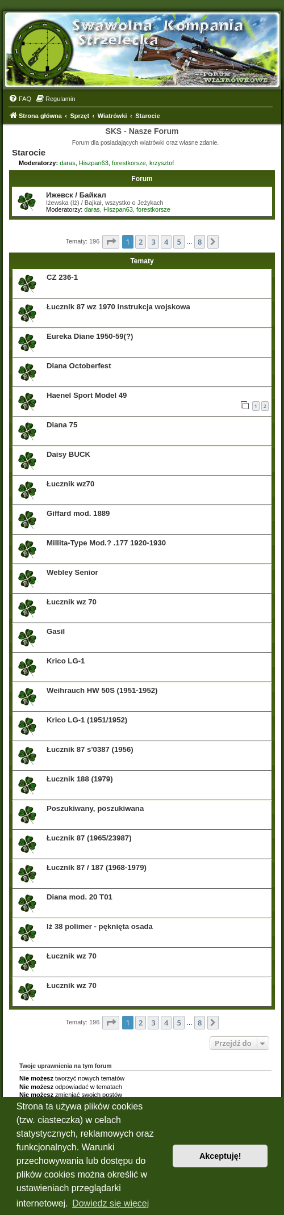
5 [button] (179, 242)
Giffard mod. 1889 (78, 513)
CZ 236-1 (62, 277)
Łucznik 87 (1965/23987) (89, 838)
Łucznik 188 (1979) (80, 779)
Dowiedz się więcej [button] (110, 1203)
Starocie (28, 152)
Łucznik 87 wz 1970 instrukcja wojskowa (118, 306)
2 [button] (141, 242)
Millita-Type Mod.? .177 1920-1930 (106, 543)
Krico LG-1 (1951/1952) (87, 720)
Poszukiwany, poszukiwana (95, 808)
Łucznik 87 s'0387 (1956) (90, 749)
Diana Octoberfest (79, 365)
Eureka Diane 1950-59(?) (90, 336)
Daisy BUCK (68, 454)
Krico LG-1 (66, 661)
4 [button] (166, 242)
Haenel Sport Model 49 (87, 395)
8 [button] (200, 242)
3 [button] (153, 242)
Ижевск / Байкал (76, 195)
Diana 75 (62, 425)
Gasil (56, 631)
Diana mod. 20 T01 (79, 897)
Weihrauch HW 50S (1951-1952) (102, 690)
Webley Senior (72, 572)
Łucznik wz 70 (72, 602)
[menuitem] (20, 98)
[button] (110, 242)
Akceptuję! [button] (220, 1156)
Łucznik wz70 (70, 484)
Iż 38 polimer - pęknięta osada (100, 926)
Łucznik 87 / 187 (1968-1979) (97, 867)
